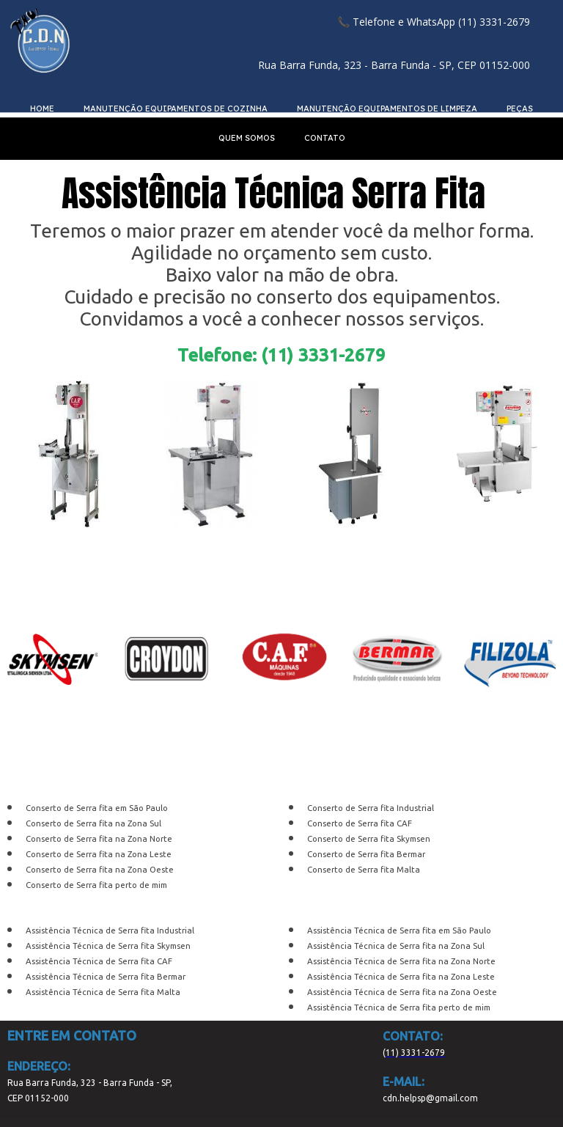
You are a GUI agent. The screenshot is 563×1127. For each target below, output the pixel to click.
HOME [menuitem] (42, 108)
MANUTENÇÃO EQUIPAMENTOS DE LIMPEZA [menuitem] (387, 108)
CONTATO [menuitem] (324, 138)
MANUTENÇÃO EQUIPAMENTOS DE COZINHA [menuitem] (176, 108)
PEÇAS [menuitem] (520, 108)
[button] (434, 21)
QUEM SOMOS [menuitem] (246, 138)
